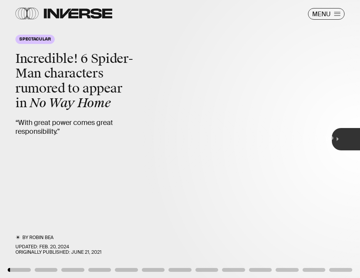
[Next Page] (239, 139)
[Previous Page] (59, 139)
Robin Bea (41, 237)
